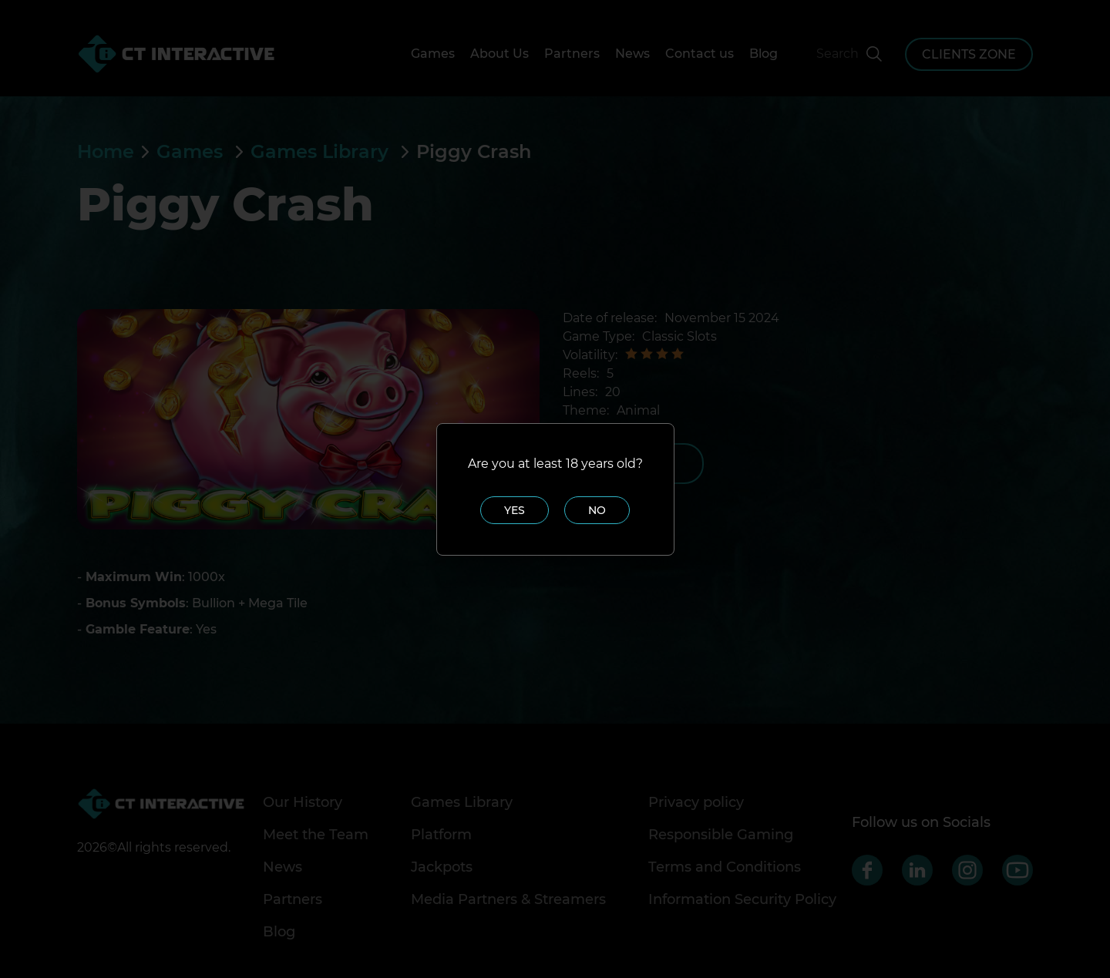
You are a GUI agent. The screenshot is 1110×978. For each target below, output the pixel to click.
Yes (514, 510)
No (597, 510)
